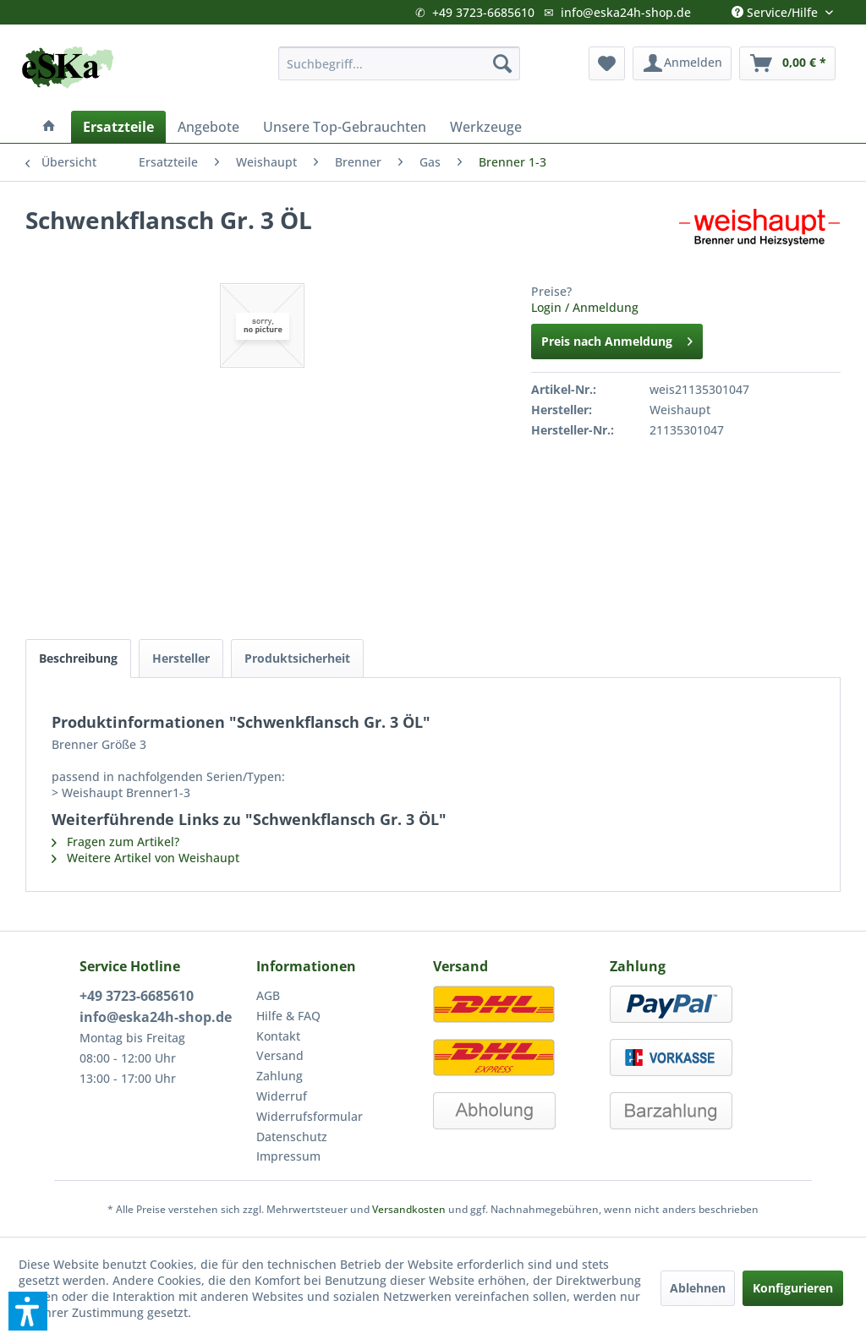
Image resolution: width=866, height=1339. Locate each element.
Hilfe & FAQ (288, 1016)
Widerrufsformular (309, 1116)
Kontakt (278, 1036)
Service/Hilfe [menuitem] (776, 8)
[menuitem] (399, 63)
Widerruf (281, 1096)
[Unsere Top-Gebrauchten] (344, 127)
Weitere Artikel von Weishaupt (145, 858)
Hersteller (181, 658)
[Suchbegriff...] (399, 63)
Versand (280, 1055)
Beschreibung (78, 658)
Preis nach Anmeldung (617, 338)
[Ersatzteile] (118, 127)
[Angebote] (208, 127)
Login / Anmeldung (585, 307)
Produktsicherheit (297, 658)
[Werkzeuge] (486, 127)
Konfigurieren (793, 1288)
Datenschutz (291, 1137)
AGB (268, 995)
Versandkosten (409, 1209)
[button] (27, 1311)
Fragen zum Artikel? (115, 841)
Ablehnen (698, 1288)
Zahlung (279, 1076)
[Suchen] (502, 63)
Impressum (288, 1156)
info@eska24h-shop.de (626, 12)
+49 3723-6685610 (483, 12)
